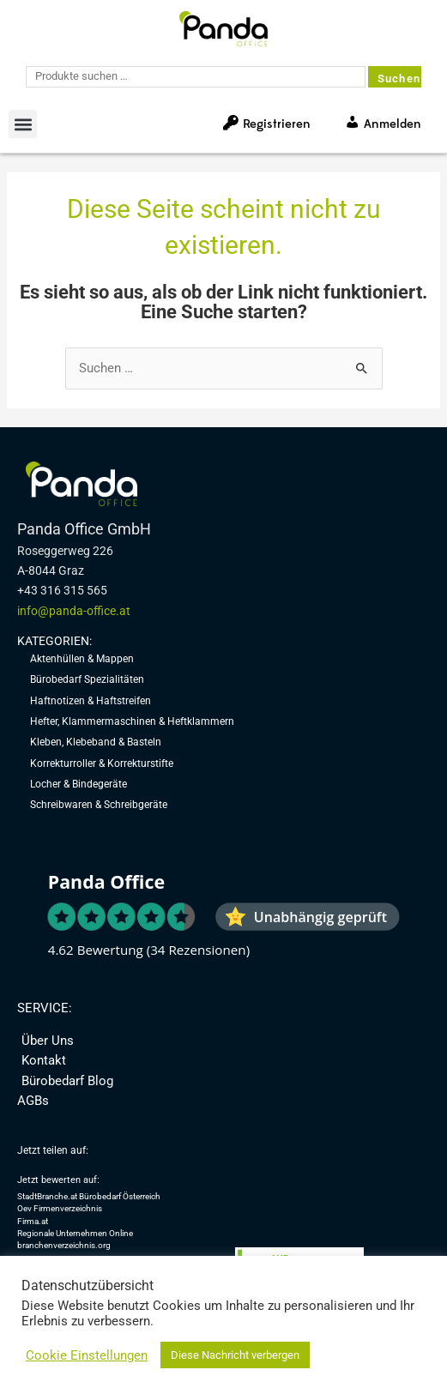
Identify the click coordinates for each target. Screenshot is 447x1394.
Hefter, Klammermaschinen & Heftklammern (132, 721)
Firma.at (32, 1221)
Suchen (399, 78)
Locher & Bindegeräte (78, 784)
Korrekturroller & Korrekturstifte (101, 763)
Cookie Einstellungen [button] (87, 1355)
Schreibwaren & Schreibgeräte (98, 805)
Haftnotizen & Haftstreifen (90, 701)
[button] (23, 124)
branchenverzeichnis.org (64, 1245)
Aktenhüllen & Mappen (82, 659)
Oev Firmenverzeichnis (59, 1208)
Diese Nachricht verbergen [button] (235, 1355)
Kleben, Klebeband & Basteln (95, 742)
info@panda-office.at (73, 611)
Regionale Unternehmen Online (75, 1233)
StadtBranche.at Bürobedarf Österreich (88, 1196)
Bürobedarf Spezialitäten (87, 679)
